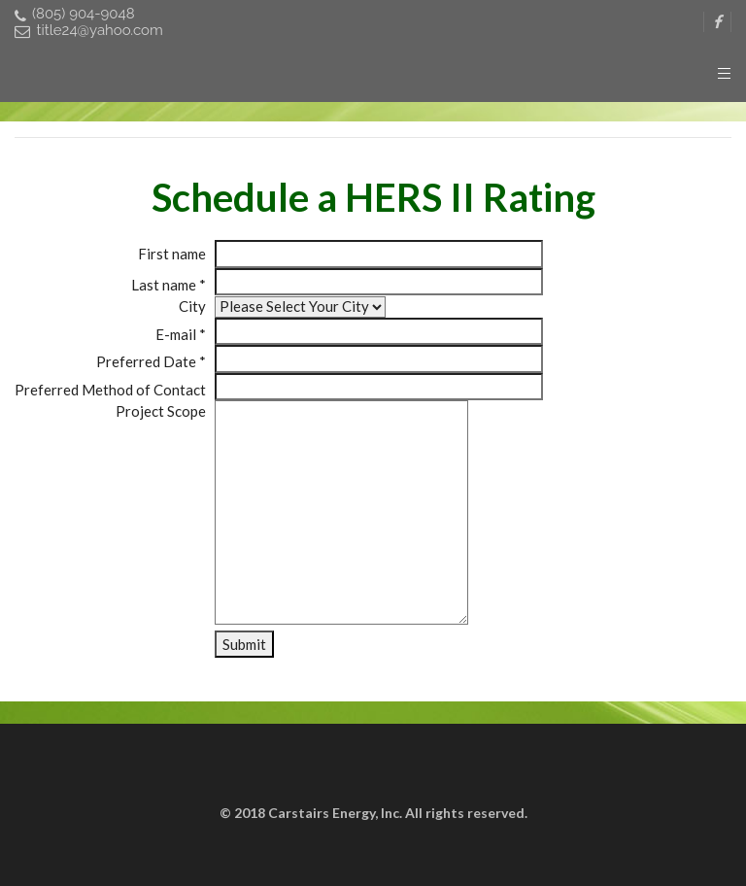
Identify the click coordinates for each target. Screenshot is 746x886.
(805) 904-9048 (75, 14)
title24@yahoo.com (89, 30)
